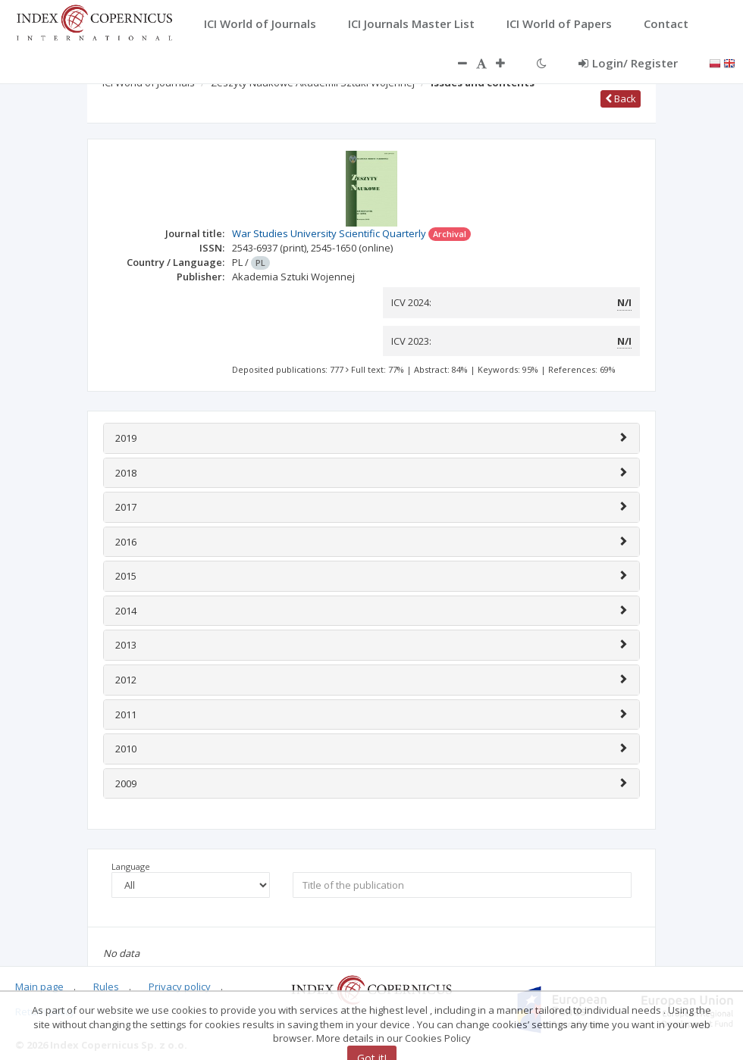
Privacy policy (180, 986)
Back (620, 98)
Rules (106, 986)
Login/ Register (628, 62)
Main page (39, 986)
